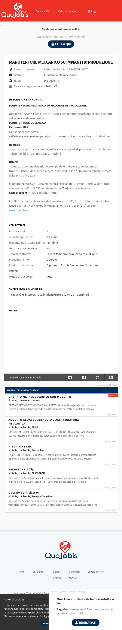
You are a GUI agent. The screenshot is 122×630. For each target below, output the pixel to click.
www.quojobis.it (19, 210)
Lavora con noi (96, 571)
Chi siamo (38, 571)
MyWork (73, 578)
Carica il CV (42, 11)
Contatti (56, 578)
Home (23, 11)
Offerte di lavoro (68, 11)
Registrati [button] (85, 622)
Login (92, 11)
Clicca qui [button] (61, 44)
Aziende (56, 571)
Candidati (74, 571)
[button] (111, 377)
